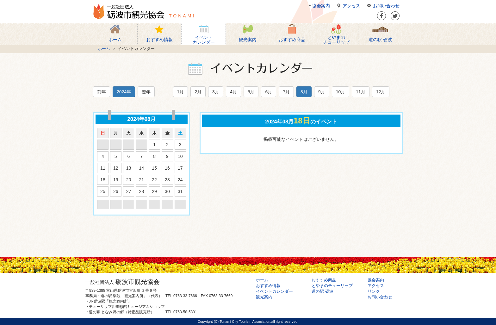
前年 (101, 91)
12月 (381, 91)
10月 (340, 91)
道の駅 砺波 (322, 291)
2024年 (124, 91)
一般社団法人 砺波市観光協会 (128, 11)
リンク (374, 291)
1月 (180, 91)
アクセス (347, 5)
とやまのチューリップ (332, 286)
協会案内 (318, 5)
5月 (251, 91)
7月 (286, 91)
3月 (215, 91)
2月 (198, 91)
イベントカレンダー (274, 291)
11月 (360, 91)
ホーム (104, 49)
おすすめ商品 (324, 280)
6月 (268, 91)
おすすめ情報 (268, 286)
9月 (321, 91)
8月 (304, 91)
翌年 (146, 91)
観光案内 (264, 297)
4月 (233, 91)
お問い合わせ (382, 5)
